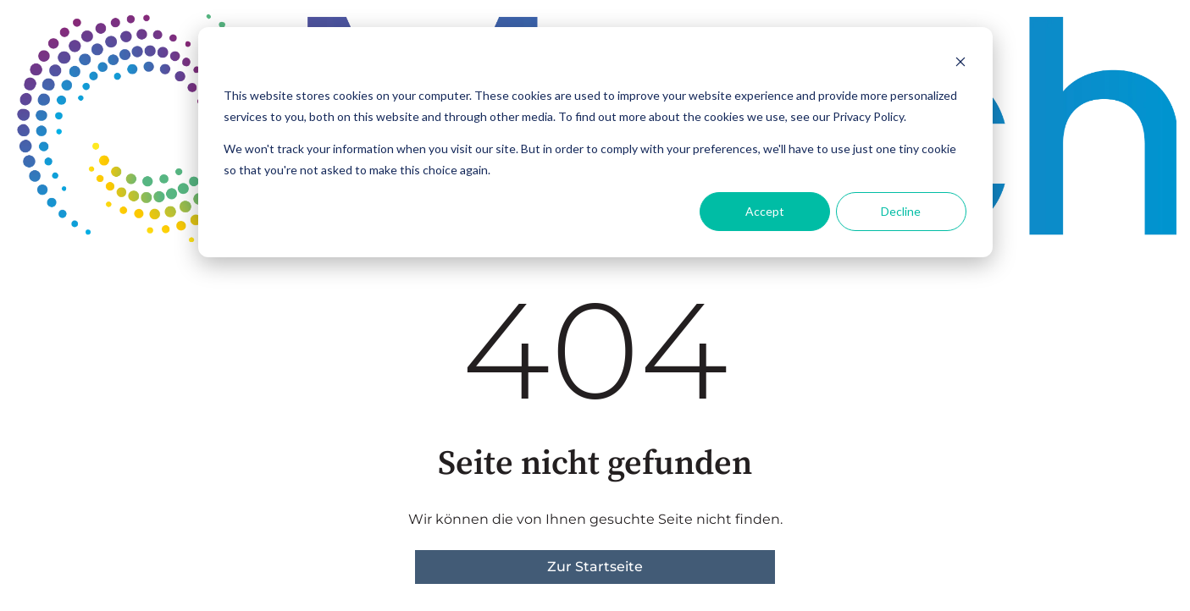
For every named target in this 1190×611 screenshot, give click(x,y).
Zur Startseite (595, 567)
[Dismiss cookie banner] (960, 63)
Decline (901, 211)
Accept (764, 211)
